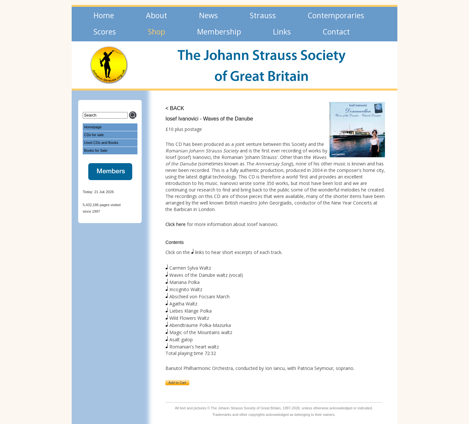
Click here (175, 224)
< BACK (174, 108)
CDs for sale (94, 135)
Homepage (93, 127)
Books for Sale (95, 150)
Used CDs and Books (101, 143)
